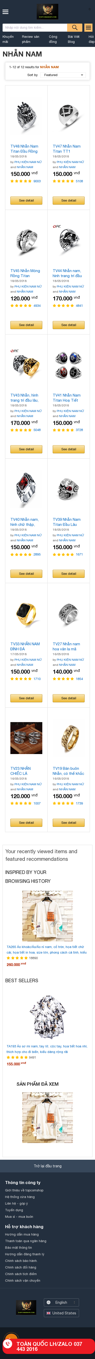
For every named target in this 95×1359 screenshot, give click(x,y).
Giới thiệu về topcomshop (24, 1190)
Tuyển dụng (14, 1210)
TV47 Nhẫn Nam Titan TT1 (67, 148)
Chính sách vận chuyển (22, 1280)
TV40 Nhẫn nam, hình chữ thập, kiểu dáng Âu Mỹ (24, 522)
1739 (79, 803)
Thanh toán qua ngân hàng (25, 1241)
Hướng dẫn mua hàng (22, 1234)
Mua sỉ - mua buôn (19, 1217)
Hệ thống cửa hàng (20, 1197)
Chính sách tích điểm (21, 1274)
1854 (79, 679)
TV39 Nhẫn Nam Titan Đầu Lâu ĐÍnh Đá (67, 522)
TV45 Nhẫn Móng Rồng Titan (25, 273)
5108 (79, 181)
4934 (37, 306)
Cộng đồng (53, 39)
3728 (79, 430)
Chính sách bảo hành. (21, 1261)
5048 (37, 430)
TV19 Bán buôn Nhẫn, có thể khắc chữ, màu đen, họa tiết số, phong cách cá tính (68, 771)
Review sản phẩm (30, 39)
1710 (37, 679)
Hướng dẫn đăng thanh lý (24, 1254)
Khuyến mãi (8, 39)
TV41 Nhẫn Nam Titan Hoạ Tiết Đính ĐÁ (67, 398)
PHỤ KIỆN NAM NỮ (28, 162)
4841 (79, 306)
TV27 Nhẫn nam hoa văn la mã (66, 646)
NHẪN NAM (25, 167)
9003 (37, 181)
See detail (26, 200)
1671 (79, 554)
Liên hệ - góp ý (16, 1203)
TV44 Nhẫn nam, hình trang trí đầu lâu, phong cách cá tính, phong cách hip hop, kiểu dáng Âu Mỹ (69, 273)
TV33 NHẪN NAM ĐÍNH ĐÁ (25, 646)
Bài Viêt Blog (74, 39)
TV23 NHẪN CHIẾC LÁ (20, 771)
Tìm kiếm (74, 28)
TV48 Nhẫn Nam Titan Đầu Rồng (24, 148)
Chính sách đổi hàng (20, 1267)
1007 (37, 803)
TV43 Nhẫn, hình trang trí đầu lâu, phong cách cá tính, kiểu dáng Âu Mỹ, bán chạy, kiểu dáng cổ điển (26, 398)
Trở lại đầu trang (48, 1166)
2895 (37, 554)
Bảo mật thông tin (18, 1247)
